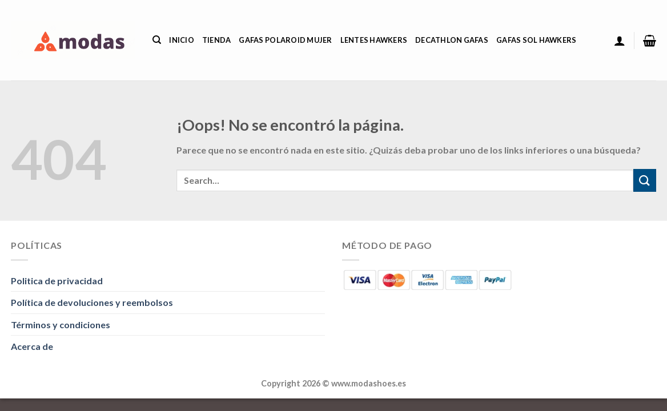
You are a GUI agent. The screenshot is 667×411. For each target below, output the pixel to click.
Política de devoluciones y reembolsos (92, 302)
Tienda (216, 40)
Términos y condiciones (60, 324)
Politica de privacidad (57, 280)
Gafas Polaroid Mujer (285, 40)
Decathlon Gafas (451, 40)
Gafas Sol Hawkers (536, 40)
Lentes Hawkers (374, 40)
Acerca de (32, 346)
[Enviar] (644, 180)
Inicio (181, 40)
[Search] (156, 40)
